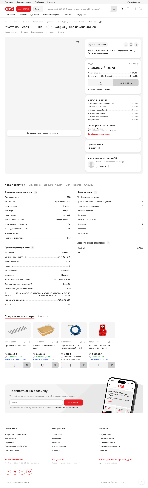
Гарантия (103, 450)
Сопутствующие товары (19, 316)
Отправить (73, 402)
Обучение (9, 442)
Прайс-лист (39, 2)
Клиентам (68, 14)
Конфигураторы (59, 446)
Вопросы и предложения (16, 434)
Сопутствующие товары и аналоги (44, 133)
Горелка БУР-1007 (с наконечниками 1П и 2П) (71, 346)
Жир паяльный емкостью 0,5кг (44, 346)
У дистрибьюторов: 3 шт (98, 359)
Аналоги (43, 316)
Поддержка (81, 14)
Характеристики (11, 32)
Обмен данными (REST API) (17, 446)
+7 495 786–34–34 (14, 459)
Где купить (35, 14)
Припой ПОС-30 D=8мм (15, 345)
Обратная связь (12, 450)
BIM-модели (50, 32)
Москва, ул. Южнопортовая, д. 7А (115, 459)
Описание (24, 32)
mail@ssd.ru (57, 459)
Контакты (51, 2)
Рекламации (10, 438)
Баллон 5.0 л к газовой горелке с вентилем (99, 346)
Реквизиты (9, 2)
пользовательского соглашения (66, 408)
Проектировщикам (51, 14)
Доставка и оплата (24, 2)
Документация (37, 32)
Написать (102, 166)
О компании (10, 14)
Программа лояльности (109, 446)
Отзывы (61, 32)
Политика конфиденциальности (17, 482)
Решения (23, 14)
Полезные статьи (106, 438)
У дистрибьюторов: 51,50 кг (16, 359)
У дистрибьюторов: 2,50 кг (43, 359)
